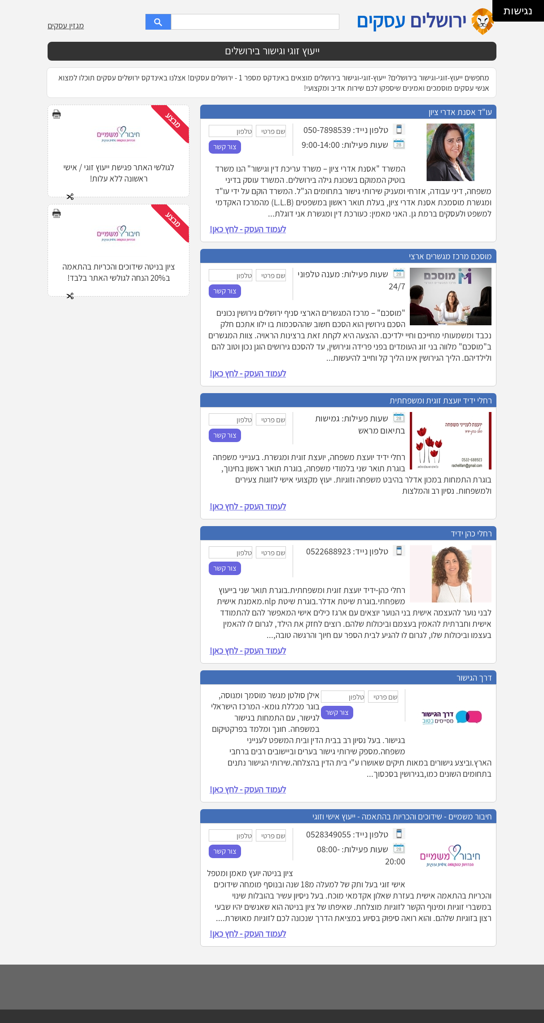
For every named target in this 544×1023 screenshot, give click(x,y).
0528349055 (328, 834)
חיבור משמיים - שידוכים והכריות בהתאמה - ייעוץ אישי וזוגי (402, 816)
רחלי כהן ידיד (471, 533)
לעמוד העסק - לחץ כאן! (248, 229)
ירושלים (438, 20)
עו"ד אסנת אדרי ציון (460, 111)
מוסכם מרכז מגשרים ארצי (450, 255)
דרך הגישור (474, 677)
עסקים (380, 20)
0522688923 (328, 551)
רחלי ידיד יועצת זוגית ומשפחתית (441, 400)
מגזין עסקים (66, 25)
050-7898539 (327, 130)
